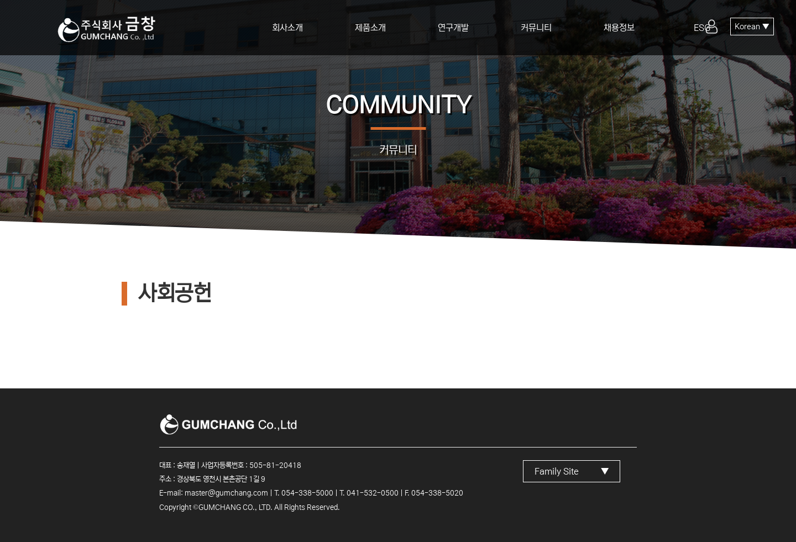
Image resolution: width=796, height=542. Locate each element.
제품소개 (370, 28)
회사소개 (287, 28)
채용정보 (619, 28)
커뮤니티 (536, 28)
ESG (702, 28)
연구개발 (453, 28)
